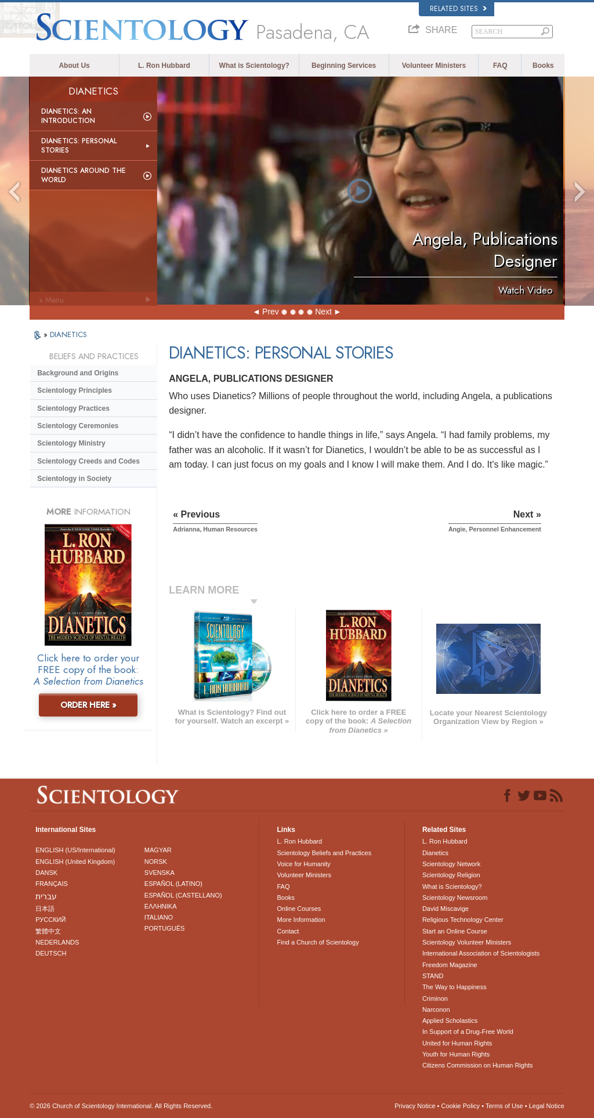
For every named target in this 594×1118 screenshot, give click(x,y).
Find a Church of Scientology (317, 942)
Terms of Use (504, 1105)
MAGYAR (158, 849)
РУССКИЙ (50, 919)
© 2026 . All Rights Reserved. (121, 1105)
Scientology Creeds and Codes (88, 461)
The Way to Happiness (454, 986)
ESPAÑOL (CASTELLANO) (183, 895)
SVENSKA (159, 872)
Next (323, 311)
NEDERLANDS (57, 942)
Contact (288, 931)
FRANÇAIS (51, 883)
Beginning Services (344, 65)
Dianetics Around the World (83, 175)
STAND (432, 975)
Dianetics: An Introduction (68, 116)
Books (543, 65)
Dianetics (435, 852)
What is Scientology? (254, 65)
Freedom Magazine (449, 964)
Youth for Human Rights (456, 1054)
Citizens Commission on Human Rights (477, 1065)
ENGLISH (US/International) (75, 849)
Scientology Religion (451, 874)
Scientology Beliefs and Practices (324, 852)
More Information (301, 919)
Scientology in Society (74, 479)
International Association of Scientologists (480, 953)
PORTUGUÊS (164, 928)
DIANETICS (68, 334)
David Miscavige (445, 908)
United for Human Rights (457, 1043)
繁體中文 (48, 931)
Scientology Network (451, 863)
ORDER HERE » (88, 705)
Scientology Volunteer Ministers (466, 942)
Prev (270, 311)
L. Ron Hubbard (164, 65)
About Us (74, 65)
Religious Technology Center (463, 919)
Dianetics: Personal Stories (79, 145)
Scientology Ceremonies (77, 426)
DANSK (46, 872)
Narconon (436, 1009)
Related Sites (458, 8)
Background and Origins (77, 373)
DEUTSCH (50, 953)
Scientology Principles (74, 390)
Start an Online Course (454, 931)
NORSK (155, 861)
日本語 (45, 908)
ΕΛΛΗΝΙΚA (160, 906)
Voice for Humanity (303, 863)
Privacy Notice (414, 1105)
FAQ (500, 65)
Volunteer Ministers (434, 65)
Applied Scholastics (449, 1020)
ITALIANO (158, 917)
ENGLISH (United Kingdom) (75, 861)
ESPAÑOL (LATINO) (173, 883)
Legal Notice (546, 1105)
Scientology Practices (73, 408)
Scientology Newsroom (455, 897)
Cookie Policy (460, 1105)
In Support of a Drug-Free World (467, 1031)
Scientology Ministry (71, 443)
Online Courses (299, 908)
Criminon (435, 998)
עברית (46, 896)
